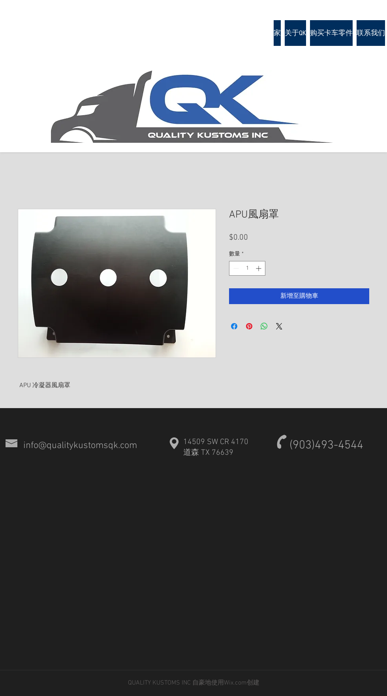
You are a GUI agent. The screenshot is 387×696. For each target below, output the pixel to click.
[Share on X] (279, 326)
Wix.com (235, 683)
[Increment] (259, 268)
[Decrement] (235, 268)
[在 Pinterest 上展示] (249, 326)
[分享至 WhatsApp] (264, 326)
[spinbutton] (247, 268)
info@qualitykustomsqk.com (80, 445)
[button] (331, 33)
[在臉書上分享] (234, 326)
